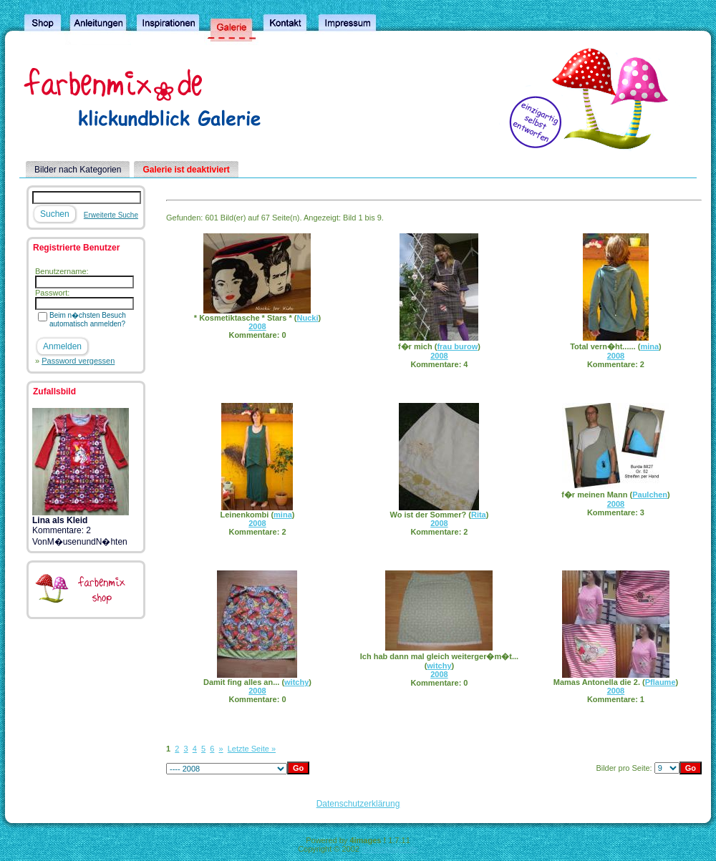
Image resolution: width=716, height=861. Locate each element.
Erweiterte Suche (111, 215)
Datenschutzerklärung (358, 804)
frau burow (457, 346)
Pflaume (660, 682)
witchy (296, 682)
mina (649, 346)
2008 (257, 326)
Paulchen (649, 494)
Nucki (308, 317)
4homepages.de (390, 849)
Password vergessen (78, 360)
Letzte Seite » (252, 748)
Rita (478, 514)
